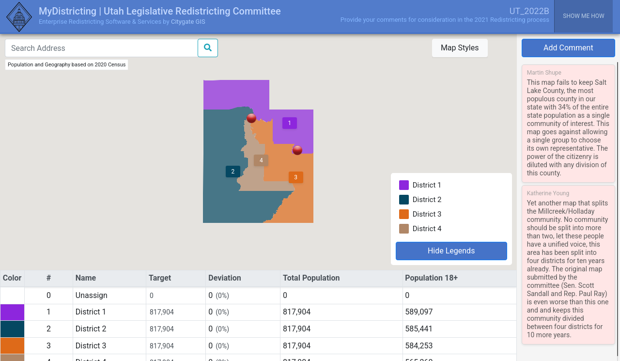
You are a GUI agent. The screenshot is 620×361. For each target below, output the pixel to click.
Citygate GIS (188, 21)
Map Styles (460, 47)
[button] (297, 150)
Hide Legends (451, 250)
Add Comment (568, 47)
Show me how (583, 16)
